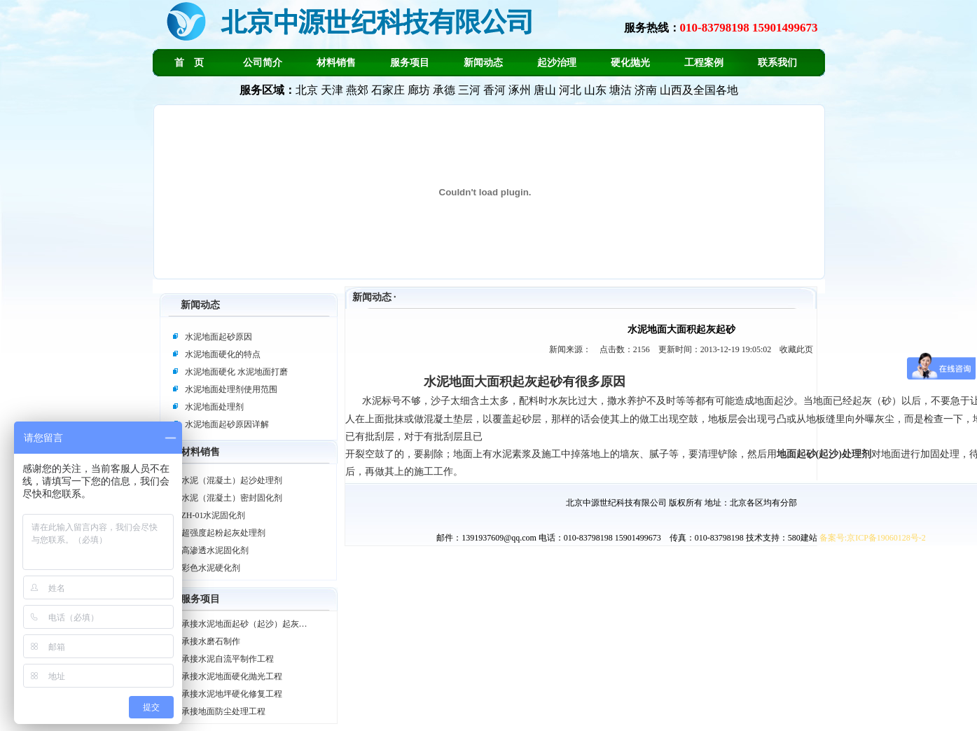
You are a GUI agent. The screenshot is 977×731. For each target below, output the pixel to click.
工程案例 (703, 62)
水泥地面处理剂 (214, 407)
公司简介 (262, 62)
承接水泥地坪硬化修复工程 (231, 694)
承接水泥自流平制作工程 (227, 659)
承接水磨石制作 (210, 641)
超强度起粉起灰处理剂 (223, 533)
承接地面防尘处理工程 (223, 711)
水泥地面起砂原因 (218, 337)
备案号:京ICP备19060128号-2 (872, 538)
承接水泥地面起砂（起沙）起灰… (244, 624)
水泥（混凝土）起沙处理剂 (231, 480)
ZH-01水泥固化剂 (213, 515)
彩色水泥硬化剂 (210, 568)
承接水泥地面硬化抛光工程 (231, 676)
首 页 (189, 62)
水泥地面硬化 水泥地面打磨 (236, 372)
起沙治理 (556, 62)
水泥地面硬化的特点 (223, 354)
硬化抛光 (630, 62)
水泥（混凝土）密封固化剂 (231, 498)
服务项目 (409, 62)
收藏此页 (796, 349)
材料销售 (336, 62)
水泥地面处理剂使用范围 (231, 389)
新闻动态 (483, 62)
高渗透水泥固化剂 (215, 550)
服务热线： (721, 27)
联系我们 (777, 62)
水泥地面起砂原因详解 (227, 424)
